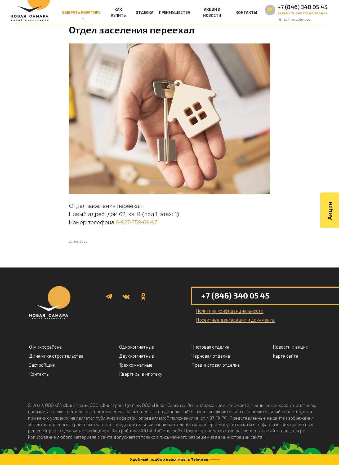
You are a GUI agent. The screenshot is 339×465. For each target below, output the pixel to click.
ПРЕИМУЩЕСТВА (174, 12)
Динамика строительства (56, 358)
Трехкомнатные (135, 367)
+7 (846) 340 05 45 (302, 6)
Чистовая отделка (210, 349)
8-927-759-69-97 (136, 224)
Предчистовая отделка (215, 367)
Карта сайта (285, 358)
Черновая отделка (210, 358)
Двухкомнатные (136, 358)
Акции (329, 203)
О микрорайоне (45, 349)
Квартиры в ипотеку (140, 376)
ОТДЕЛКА (144, 12)
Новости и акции (290, 349)
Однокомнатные (136, 349)
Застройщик (42, 367)
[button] (303, 13)
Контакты (39, 376)
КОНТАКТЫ (246, 12)
